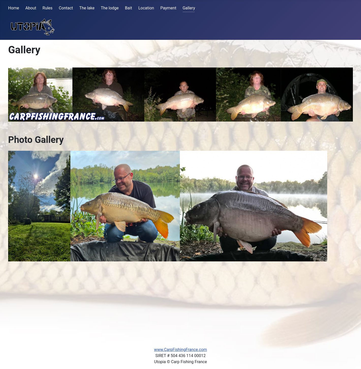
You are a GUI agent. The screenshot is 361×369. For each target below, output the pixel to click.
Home (13, 8)
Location (146, 8)
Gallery (189, 8)
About (30, 8)
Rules (47, 8)
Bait (128, 8)
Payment (168, 8)
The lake (87, 8)
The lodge (110, 8)
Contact (66, 8)
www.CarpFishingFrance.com (180, 349)
